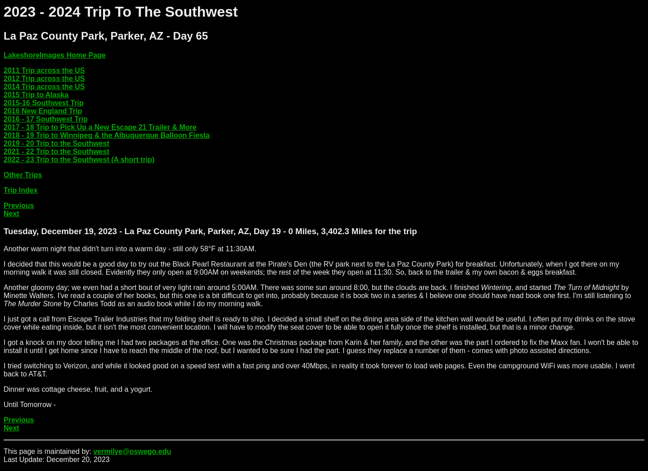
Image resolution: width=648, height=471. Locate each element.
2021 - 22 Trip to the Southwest (56, 151)
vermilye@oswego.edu (132, 451)
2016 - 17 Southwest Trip (46, 119)
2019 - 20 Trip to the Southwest (56, 143)
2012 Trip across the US (44, 78)
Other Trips (23, 175)
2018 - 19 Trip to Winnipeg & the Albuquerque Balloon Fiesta (107, 135)
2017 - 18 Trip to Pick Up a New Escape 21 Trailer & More (100, 127)
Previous (19, 205)
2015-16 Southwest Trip (44, 103)
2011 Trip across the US (44, 70)
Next (11, 213)
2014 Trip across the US (44, 87)
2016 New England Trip (43, 111)
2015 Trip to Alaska (36, 95)
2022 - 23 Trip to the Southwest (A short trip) (79, 159)
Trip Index (21, 190)
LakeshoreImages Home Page (55, 55)
